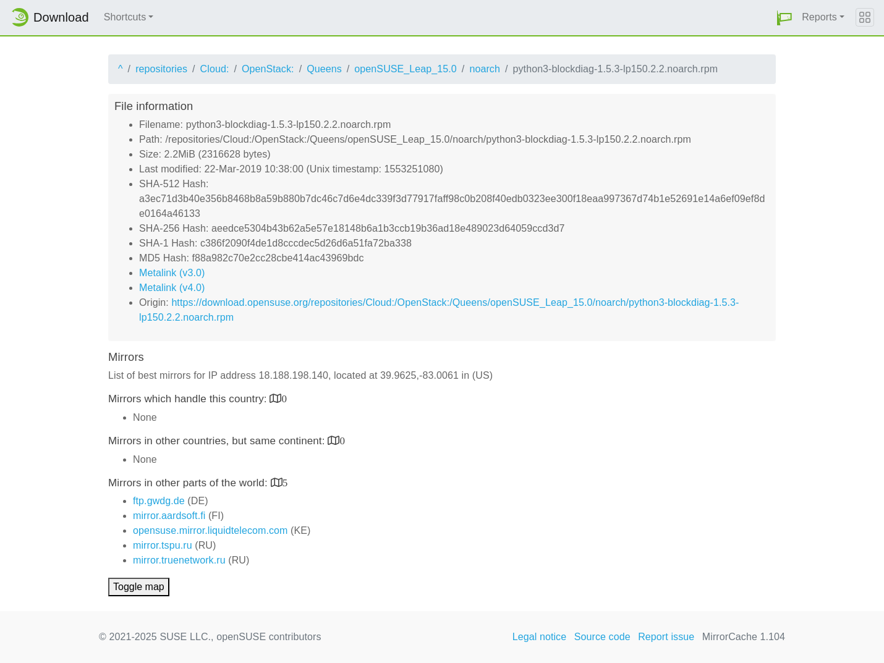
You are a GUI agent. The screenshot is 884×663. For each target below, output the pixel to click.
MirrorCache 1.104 (743, 636)
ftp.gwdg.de (159, 501)
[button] (784, 17)
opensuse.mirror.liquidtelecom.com (210, 530)
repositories (161, 69)
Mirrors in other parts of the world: (189, 483)
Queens (324, 69)
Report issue (666, 636)
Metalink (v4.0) (172, 287)
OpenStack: (268, 69)
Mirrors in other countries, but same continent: (218, 441)
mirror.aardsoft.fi (169, 515)
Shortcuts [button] (125, 17)
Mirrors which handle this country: (189, 399)
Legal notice (539, 636)
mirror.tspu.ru (162, 545)
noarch (484, 69)
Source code (602, 636)
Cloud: (214, 69)
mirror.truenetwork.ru (179, 560)
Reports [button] (819, 17)
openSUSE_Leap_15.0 (405, 69)
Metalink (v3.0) (172, 273)
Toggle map (138, 586)
